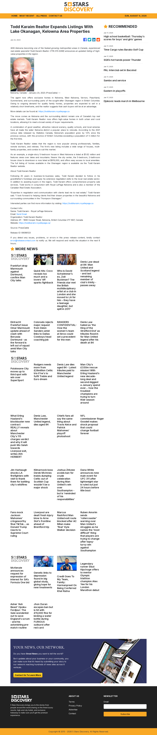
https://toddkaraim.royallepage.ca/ (35, 223)
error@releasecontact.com (22, 240)
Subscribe (125, 714)
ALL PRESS (41, 16)
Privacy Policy (75, 705)
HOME (14, 16)
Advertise (73, 709)
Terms (72, 702)
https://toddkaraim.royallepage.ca (53, 111)
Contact (72, 713)
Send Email (21, 214)
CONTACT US (55, 16)
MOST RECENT (27, 16)
